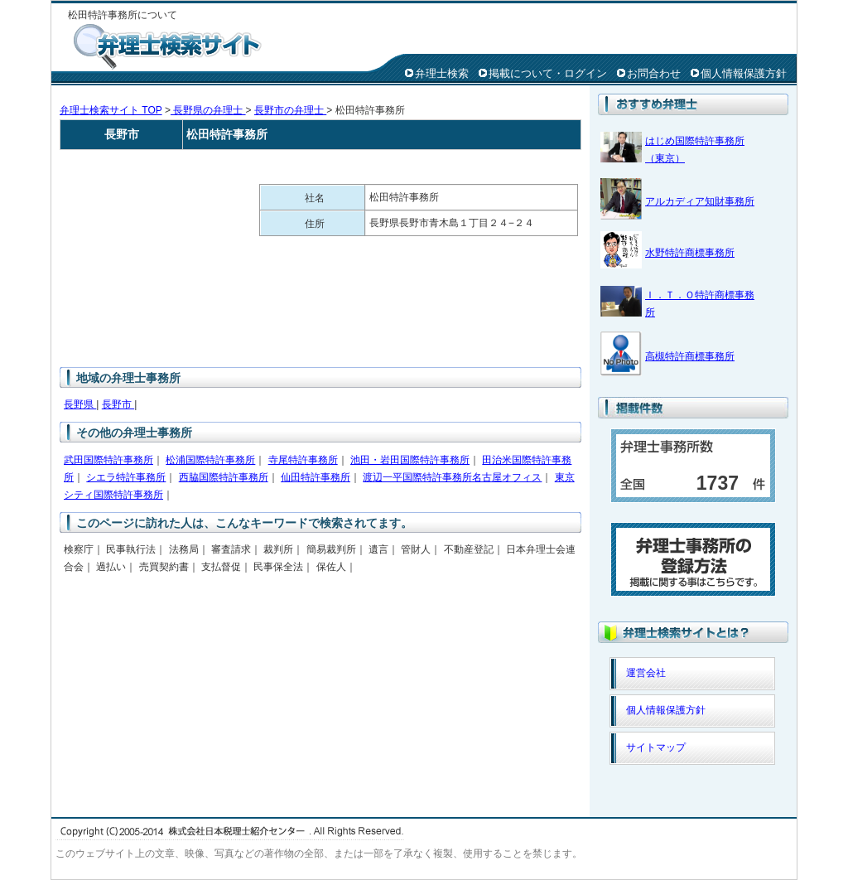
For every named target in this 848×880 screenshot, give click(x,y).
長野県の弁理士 (208, 110)
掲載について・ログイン (548, 73)
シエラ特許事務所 (126, 477)
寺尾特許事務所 (303, 460)
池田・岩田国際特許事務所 (410, 460)
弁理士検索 (442, 73)
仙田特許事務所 (315, 477)
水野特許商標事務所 (690, 253)
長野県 (80, 404)
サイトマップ (656, 747)
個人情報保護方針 (744, 73)
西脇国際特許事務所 (223, 477)
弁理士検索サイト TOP (111, 110)
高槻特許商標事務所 (690, 356)
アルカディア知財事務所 (699, 201)
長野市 (118, 404)
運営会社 (646, 673)
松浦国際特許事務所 (210, 460)
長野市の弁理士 (290, 110)
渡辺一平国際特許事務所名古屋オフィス (452, 477)
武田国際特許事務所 (108, 460)
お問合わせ (654, 73)
